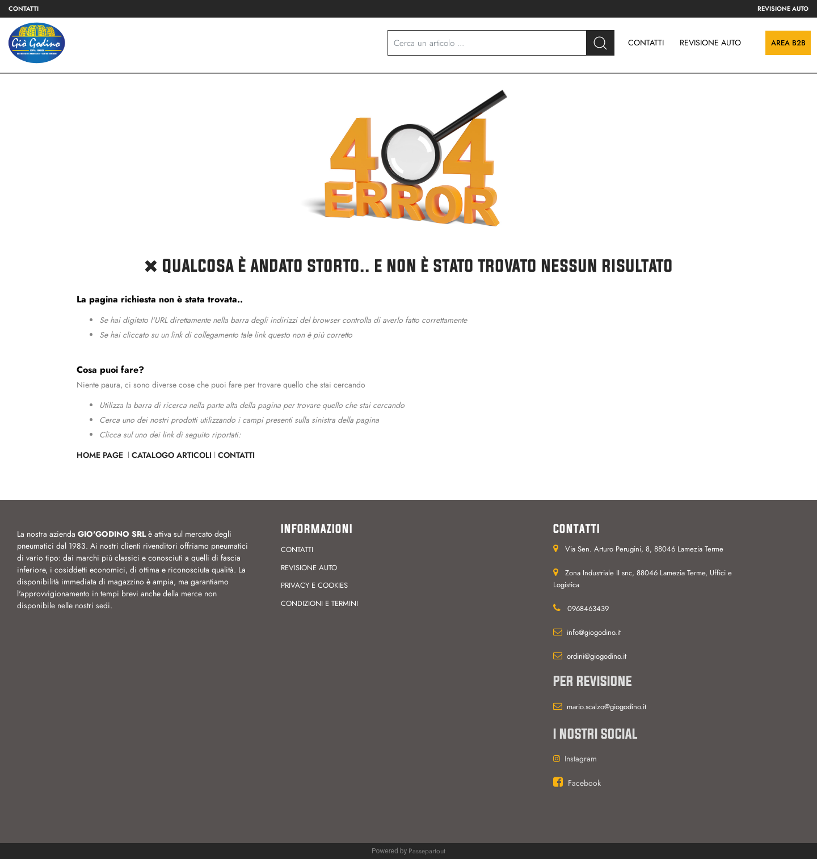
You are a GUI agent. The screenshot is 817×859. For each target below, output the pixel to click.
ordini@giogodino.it (596, 656)
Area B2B (788, 42)
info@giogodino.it (594, 632)
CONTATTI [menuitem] (646, 42)
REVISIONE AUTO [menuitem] (710, 42)
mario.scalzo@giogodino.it (606, 706)
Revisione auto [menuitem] (782, 8)
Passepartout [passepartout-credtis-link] (426, 851)
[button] (600, 43)
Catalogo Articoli (172, 455)
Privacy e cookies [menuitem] (314, 585)
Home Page (101, 455)
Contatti (236, 455)
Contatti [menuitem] (24, 8)
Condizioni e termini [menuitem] (319, 603)
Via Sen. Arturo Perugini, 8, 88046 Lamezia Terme (644, 549)
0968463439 (588, 608)
